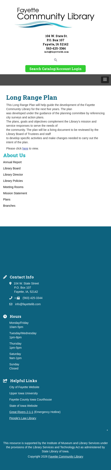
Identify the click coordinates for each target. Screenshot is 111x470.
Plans (6, 199)
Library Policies (13, 180)
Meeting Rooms (13, 187)
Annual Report (12, 162)
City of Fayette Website (24, 387)
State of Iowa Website (23, 405)
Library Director (13, 174)
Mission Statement (15, 193)
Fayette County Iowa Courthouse (30, 399)
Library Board (12, 168)
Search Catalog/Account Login (55, 69)
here (25, 148)
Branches (9, 205)
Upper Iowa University (23, 393)
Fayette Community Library (65, 456)
